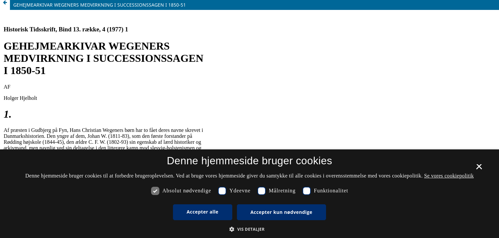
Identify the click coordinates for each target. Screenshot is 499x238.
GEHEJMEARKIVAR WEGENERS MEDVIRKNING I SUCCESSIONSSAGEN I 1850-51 (99, 5)
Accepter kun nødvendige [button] (281, 212)
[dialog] (249, 193)
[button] (249, 229)
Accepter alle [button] (202, 212)
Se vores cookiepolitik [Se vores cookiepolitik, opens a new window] (449, 175)
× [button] (479, 169)
